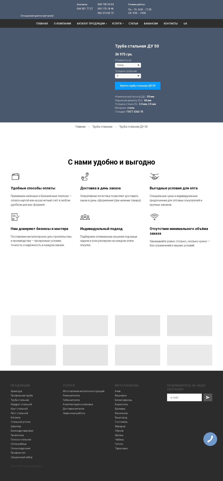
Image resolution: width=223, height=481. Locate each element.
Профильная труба (22, 395)
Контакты (171, 23)
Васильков (121, 413)
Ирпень (119, 435)
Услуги (117, 23)
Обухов (119, 430)
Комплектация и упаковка (78, 404)
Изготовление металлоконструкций (83, 391)
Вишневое (121, 395)
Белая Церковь (123, 400)
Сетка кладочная (20, 448)
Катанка (15, 417)
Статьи (133, 23)
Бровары (120, 408)
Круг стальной (19, 408)
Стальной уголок (21, 421)
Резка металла (71, 395)
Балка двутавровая (22, 430)
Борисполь (121, 404)
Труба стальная (102, 126)
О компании (62, 23)
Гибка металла (71, 400)
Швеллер (16, 426)
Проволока (17, 435)
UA (185, 23)
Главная (42, 23)
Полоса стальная (21, 439)
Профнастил (18, 452)
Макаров (120, 426)
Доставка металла (73, 408)
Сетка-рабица (18, 444)
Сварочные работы (74, 413)
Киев (118, 391)
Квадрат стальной (21, 404)
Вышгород (121, 417)
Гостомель (121, 421)
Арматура (16, 391)
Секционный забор (21, 457)
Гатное (119, 444)
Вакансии (151, 23)
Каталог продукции (91, 23)
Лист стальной (19, 413)
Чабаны (119, 439)
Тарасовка (121, 448)
